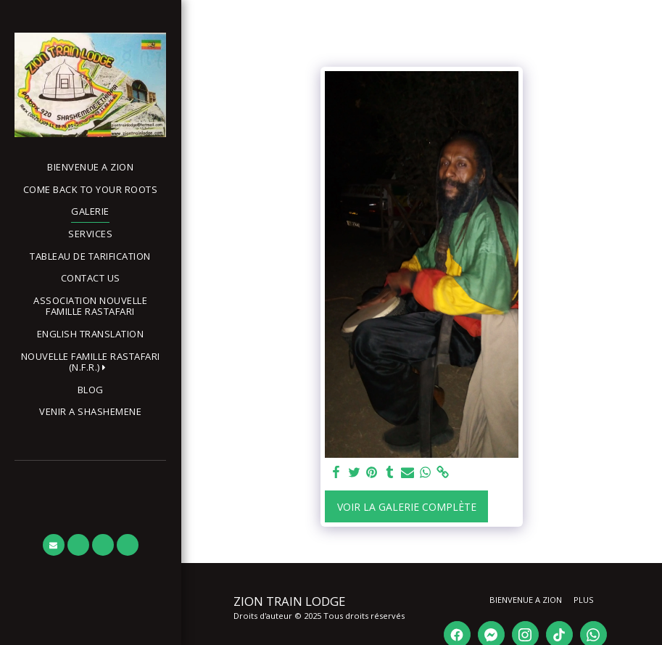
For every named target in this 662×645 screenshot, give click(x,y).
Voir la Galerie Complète (406, 507)
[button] (90, 362)
